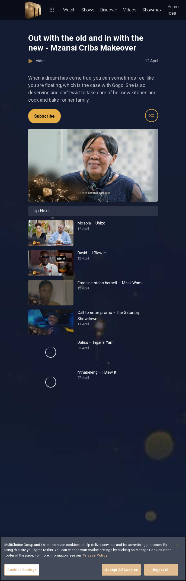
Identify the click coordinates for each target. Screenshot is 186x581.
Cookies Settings (21, 570)
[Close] (177, 545)
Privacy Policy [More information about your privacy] (94, 555)
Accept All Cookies (121, 570)
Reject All (161, 570)
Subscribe (44, 116)
